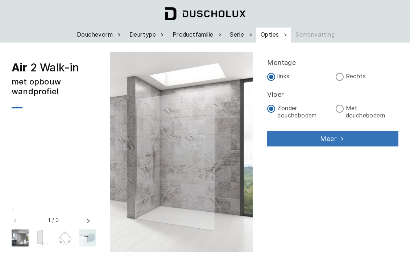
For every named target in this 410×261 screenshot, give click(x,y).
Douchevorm (99, 34)
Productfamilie (198, 34)
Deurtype (147, 34)
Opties (274, 34)
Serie (241, 34)
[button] (88, 223)
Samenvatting (315, 34)
